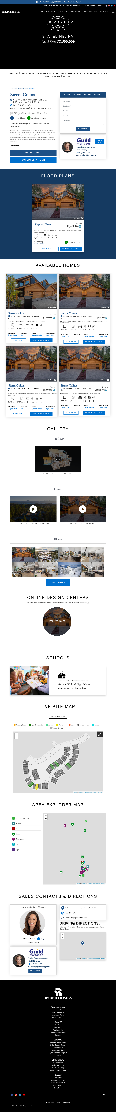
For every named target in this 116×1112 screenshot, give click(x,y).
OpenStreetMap (89, 792)
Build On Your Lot (58, 1017)
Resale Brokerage (58, 1068)
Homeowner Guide (58, 1050)
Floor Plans (27, 73)
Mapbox (81, 792)
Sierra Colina (39, 244)
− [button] (16, 737)
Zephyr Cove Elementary (72, 687)
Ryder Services (58, 1059)
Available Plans (58, 1015)
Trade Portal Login (93, 5)
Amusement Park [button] (20, 818)
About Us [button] (63, 11)
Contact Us (58, 1078)
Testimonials (58, 1030)
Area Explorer (53, 76)
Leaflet (75, 792)
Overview (14, 73)
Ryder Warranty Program (58, 1053)
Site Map (102, 73)
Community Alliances (58, 1032)
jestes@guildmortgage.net (86, 155)
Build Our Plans (58, 1065)
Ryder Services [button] (90, 11)
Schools (91, 73)
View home (46, 249)
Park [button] (16, 834)
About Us (58, 1022)
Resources (58, 1039)
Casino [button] (16, 823)
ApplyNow (99, 141)
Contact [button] (104, 11)
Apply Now (35, 970)
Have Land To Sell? (52, 5)
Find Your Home (58, 1007)
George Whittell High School (74, 684)
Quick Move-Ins (58, 1012)
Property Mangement (58, 1070)
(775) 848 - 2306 (83, 152)
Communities (14, 88)
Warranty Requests (72, 5)
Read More (15, 145)
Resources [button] (75, 11)
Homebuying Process (58, 1042)
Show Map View (58, 716)
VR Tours (61, 73)
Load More (58, 582)
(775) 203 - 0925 (68, 913)
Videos (71, 73)
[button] (33, 160)
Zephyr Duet (42, 224)
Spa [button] (15, 849)
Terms (58, 1102)
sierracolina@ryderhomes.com (74, 917)
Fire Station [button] (18, 828)
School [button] (16, 844)
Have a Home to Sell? (58, 1083)
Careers (58, 1035)
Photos (81, 73)
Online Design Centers (58, 1045)
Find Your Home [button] (48, 11)
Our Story (58, 1025)
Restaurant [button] (18, 839)
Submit (82, 129)
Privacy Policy (50, 1102)
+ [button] (16, 734)
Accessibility (66, 1102)
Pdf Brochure (33, 153)
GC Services (58, 1062)
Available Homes (45, 73)
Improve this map (97, 792)
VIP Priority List (58, 1047)
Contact (67, 76)
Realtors (58, 1055)
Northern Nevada (22, 88)
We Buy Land (58, 1085)
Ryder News (58, 1088)
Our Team (58, 1027)
